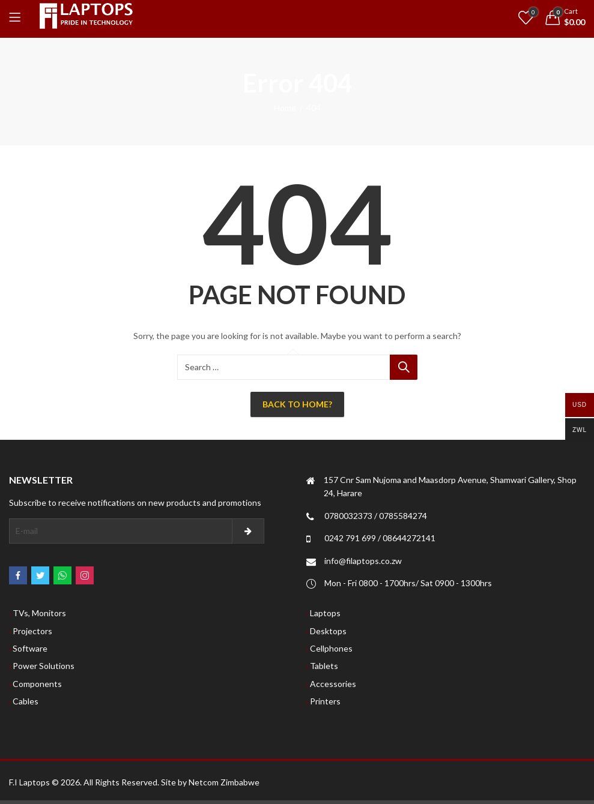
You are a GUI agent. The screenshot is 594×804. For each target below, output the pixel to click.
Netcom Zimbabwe (224, 782)
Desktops (328, 631)
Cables (25, 701)
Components (37, 684)
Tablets (324, 666)
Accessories (333, 684)
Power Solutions (43, 666)
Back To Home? (297, 404)
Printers (325, 701)
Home (285, 108)
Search (403, 367)
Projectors (32, 631)
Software (30, 648)
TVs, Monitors (39, 613)
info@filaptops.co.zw (363, 561)
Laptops (325, 613)
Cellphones (331, 648)
